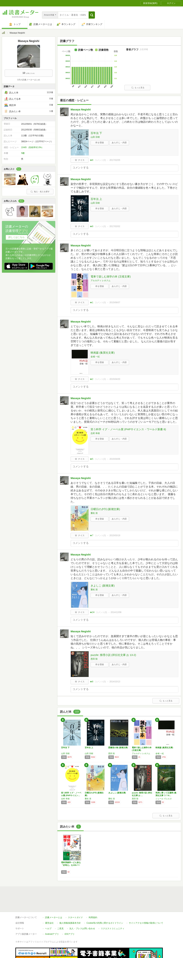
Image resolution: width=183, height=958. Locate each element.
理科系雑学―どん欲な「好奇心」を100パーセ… (71, 865)
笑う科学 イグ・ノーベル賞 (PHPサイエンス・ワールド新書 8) (128, 429)
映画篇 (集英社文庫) (103, 352)
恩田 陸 (94, 659)
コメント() (100, 160)
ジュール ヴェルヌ (163, 799)
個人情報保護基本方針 (70, 906)
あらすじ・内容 (119, 142)
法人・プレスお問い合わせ (82, 912)
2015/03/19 (114, 535)
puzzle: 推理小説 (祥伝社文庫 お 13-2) (113, 654)
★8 (91, 160)
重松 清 (94, 513)
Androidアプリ (52, 918)
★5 (91, 459)
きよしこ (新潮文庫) (103, 585)
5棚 (22, 153)
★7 (91, 535)
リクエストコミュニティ (112, 912)
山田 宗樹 (95, 137)
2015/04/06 (114, 459)
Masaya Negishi (81, 109)
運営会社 (49, 906)
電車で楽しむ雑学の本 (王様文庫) (111, 276)
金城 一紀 (95, 356)
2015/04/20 (114, 379)
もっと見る (137, 87)
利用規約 (93, 901)
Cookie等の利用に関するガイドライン (104, 906)
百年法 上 (96, 198)
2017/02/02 (114, 226)
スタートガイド (75, 901)
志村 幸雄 (95, 433)
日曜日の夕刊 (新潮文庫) (105, 509)
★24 (92, 612)
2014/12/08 (116, 612)
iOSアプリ (70, 918)
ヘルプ (48, 912)
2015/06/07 (114, 302)
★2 (91, 379)
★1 (91, 302)
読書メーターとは (53, 901)
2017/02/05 (114, 160)
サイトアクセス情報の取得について (146, 906)
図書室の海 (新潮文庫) (118, 747)
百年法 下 (96, 133)
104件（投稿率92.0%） (32, 147)
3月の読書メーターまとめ (28, 80)
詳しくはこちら (16, 237)
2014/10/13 (114, 682)
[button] (92, 15)
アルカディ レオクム (100, 280)
